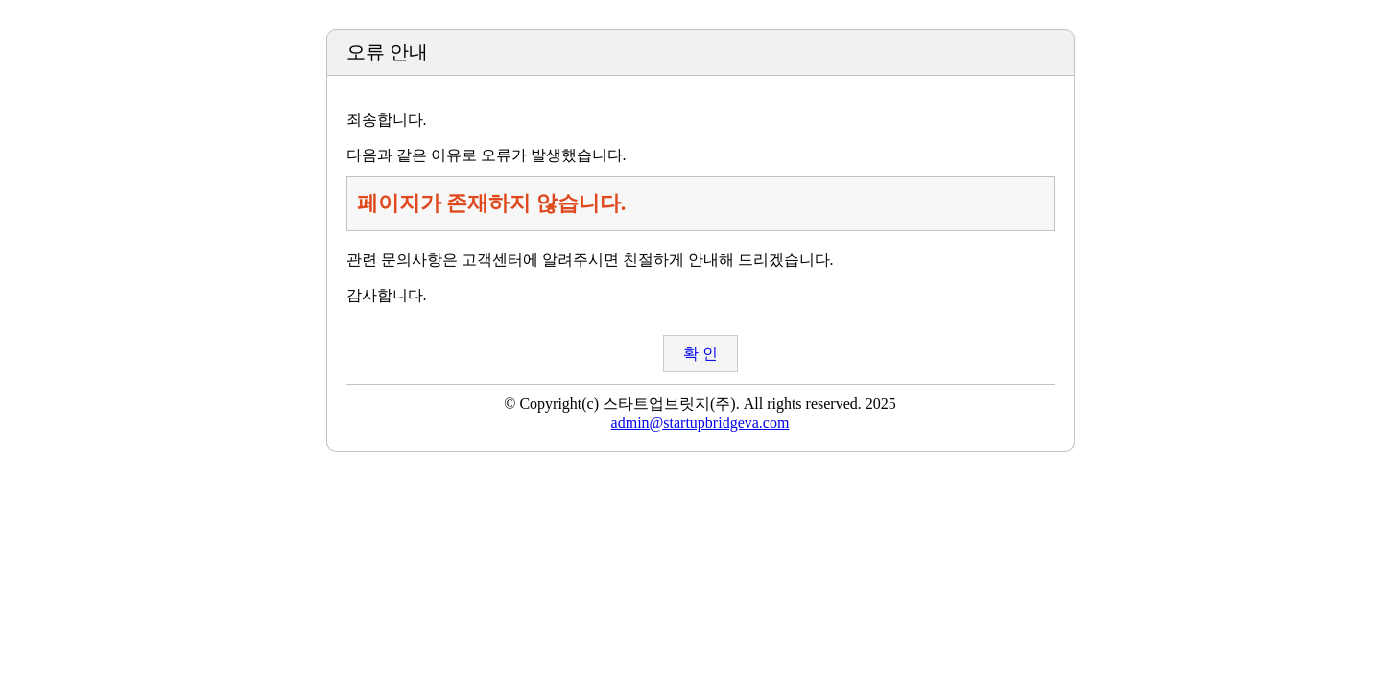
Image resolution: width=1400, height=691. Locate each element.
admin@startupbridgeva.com (700, 423)
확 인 (700, 354)
